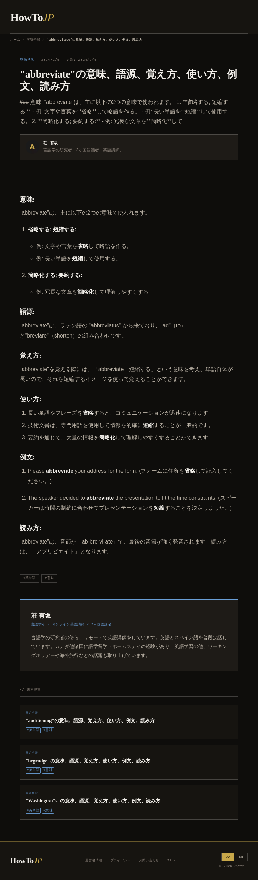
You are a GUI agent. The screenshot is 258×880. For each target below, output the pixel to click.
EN (241, 857)
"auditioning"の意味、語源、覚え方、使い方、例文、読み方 (90, 720)
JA (228, 857)
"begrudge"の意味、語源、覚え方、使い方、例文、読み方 (88, 761)
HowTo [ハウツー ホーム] (32, 17)
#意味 (49, 578)
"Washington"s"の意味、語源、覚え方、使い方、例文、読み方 (93, 800)
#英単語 (29, 578)
